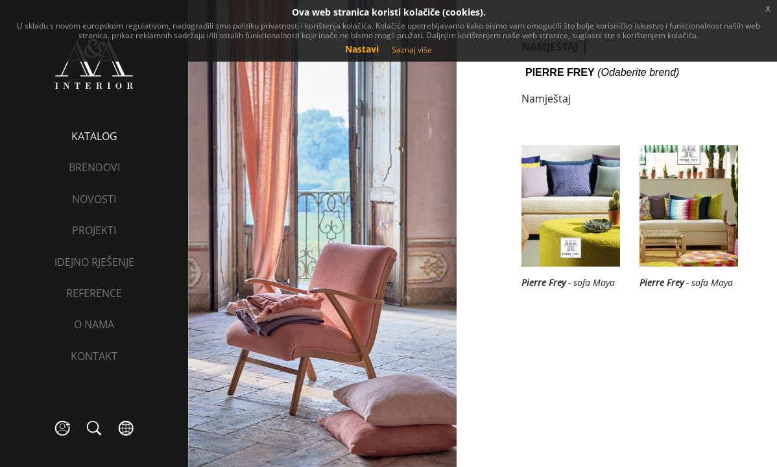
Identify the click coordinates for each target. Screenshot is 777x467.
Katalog (94, 136)
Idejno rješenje (94, 262)
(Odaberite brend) (602, 72)
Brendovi (94, 167)
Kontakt (94, 356)
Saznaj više (412, 49)
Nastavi (362, 49)
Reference (94, 293)
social (62, 428)
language (126, 428)
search (94, 428)
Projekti (94, 230)
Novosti (94, 199)
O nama (94, 324)
